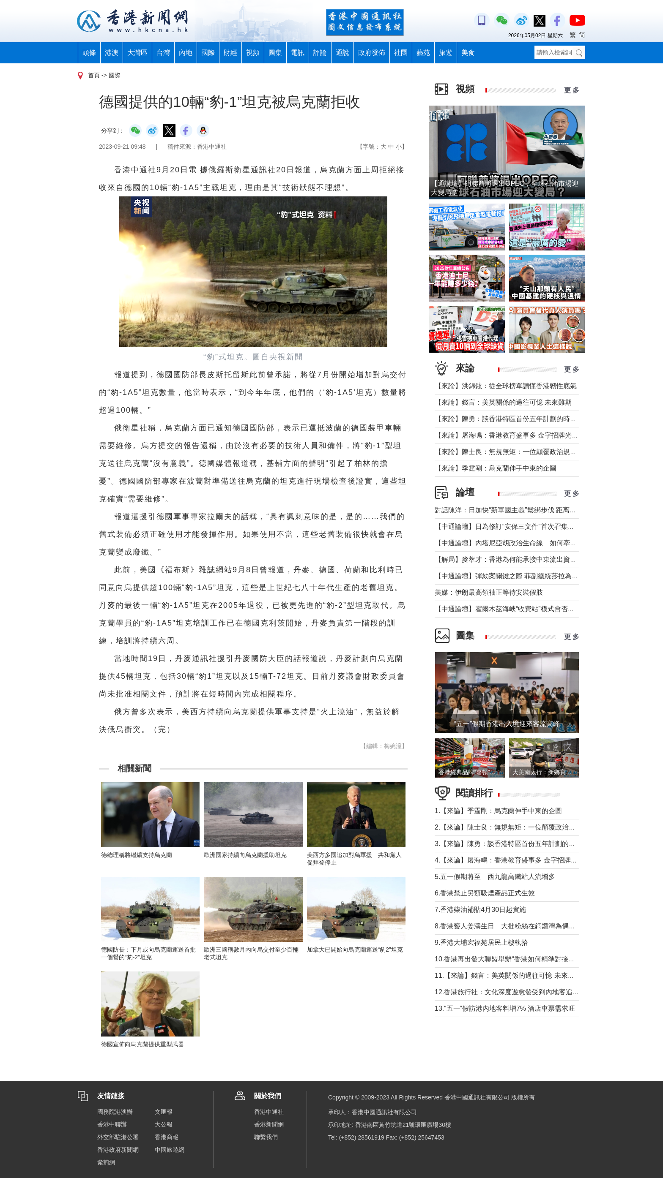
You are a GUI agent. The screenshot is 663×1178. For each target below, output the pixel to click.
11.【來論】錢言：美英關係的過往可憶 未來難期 (508, 975)
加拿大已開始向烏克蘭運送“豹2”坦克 (355, 949)
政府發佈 (371, 52)
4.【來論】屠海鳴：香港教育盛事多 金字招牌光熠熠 (513, 860)
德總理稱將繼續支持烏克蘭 (136, 855)
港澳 (111, 52)
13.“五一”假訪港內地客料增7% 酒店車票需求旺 (505, 1008)
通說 (342, 52)
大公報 (164, 1124)
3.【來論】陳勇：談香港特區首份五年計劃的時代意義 (515, 843)
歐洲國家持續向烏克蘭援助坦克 (245, 855)
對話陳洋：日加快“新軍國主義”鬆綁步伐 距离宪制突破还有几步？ (532, 510)
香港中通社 (269, 1111)
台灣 (163, 52)
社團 (401, 52)
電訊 (297, 52)
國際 (208, 52)
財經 (230, 52)
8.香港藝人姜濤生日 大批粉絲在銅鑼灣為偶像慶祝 (512, 926)
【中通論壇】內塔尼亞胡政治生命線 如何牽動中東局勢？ (523, 543)
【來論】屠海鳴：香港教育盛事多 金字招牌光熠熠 (510, 435)
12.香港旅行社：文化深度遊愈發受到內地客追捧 (507, 992)
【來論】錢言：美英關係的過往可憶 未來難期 (503, 402)
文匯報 (164, 1111)
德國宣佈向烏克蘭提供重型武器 (142, 1044)
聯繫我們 (266, 1137)
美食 (468, 52)
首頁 (94, 75)
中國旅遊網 (169, 1149)
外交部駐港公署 (118, 1137)
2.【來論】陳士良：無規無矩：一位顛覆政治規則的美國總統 (525, 827)
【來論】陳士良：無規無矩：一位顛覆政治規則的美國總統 (523, 451)
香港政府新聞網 (118, 1149)
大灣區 (137, 52)
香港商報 (166, 1137)
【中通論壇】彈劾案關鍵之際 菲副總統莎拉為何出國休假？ (523, 575)
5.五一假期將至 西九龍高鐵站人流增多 (495, 876)
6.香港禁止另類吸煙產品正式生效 (485, 893)
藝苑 (423, 52)
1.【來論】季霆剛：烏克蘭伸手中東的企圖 (498, 810)
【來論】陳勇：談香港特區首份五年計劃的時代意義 (512, 418)
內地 (185, 52)
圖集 (275, 52)
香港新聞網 (269, 1124)
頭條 (89, 52)
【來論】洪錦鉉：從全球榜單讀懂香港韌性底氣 (506, 385)
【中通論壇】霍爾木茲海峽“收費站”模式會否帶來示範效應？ (525, 608)
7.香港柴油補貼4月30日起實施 (480, 909)
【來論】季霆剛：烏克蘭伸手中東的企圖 (495, 468)
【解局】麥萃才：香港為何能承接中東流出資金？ (509, 559)
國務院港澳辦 (115, 1111)
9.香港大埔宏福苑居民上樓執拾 (481, 942)
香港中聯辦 (112, 1124)
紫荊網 (106, 1162)
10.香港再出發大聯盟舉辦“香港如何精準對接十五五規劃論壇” (526, 959)
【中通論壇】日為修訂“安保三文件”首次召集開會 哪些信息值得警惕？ (542, 526)
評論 (320, 52)
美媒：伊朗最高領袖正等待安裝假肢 (489, 592)
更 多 (571, 90)
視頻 (253, 52)
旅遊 (445, 52)
